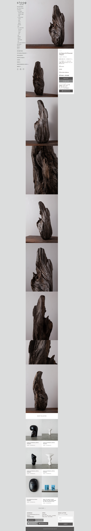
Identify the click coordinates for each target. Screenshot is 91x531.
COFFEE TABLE (21, 14)
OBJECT (19, 38)
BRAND (18, 47)
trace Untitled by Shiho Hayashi (33, 443)
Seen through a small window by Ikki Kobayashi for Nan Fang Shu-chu (49, 500)
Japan (60, 56)
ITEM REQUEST (33, 523)
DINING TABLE (21, 12)
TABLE (19, 32)
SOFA (19, 20)
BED (18, 26)
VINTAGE (67, 75)
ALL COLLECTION (20, 8)
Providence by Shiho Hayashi (32, 500)
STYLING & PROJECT (21, 53)
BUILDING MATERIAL (22, 42)
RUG (18, 35)
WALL (19, 33)
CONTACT (31, 520)
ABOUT (18, 66)
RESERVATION (66, 90)
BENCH (19, 23)
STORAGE (19, 24)
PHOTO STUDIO (20, 57)
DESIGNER (19, 44)
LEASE (18, 59)
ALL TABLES (20, 11)
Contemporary (32, 445)
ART (18, 41)
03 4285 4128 (66, 81)
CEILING (20, 29)
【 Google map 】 (30, 516)
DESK (19, 15)
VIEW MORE (41, 508)
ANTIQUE (61, 75)
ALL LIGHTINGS (21, 27)
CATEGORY (19, 9)
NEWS (18, 62)
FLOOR (19, 30)
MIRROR (19, 36)
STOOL (19, 21)
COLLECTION (20, 6)
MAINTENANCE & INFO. (22, 64)
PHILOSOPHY (20, 55)
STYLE (18, 48)
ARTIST (18, 45)
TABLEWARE (20, 39)
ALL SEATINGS (20, 17)
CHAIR (19, 18)
